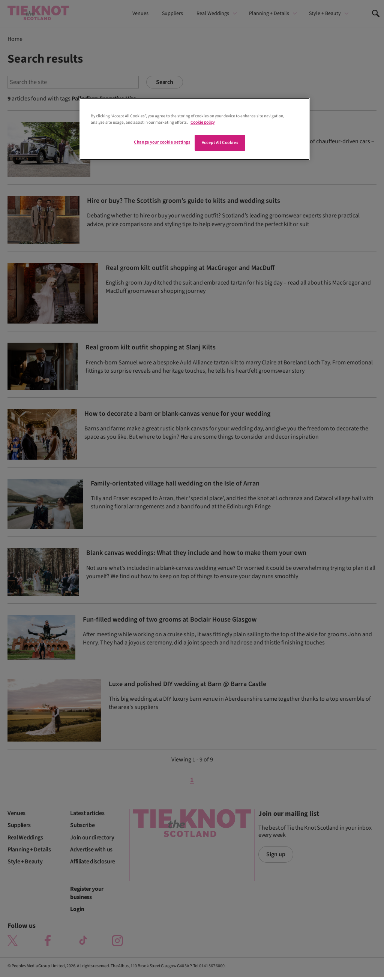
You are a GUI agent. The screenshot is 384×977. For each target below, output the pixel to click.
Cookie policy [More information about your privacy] (202, 122)
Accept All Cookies (220, 142)
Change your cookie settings (162, 142)
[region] (195, 129)
